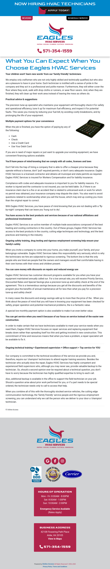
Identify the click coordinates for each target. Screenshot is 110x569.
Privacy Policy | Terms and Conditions (55, 566)
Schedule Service (78, 18)
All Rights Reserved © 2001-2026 (65, 564)
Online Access (48, 564)
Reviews (26, 18)
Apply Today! (58, 10)
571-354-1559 (57, 51)
